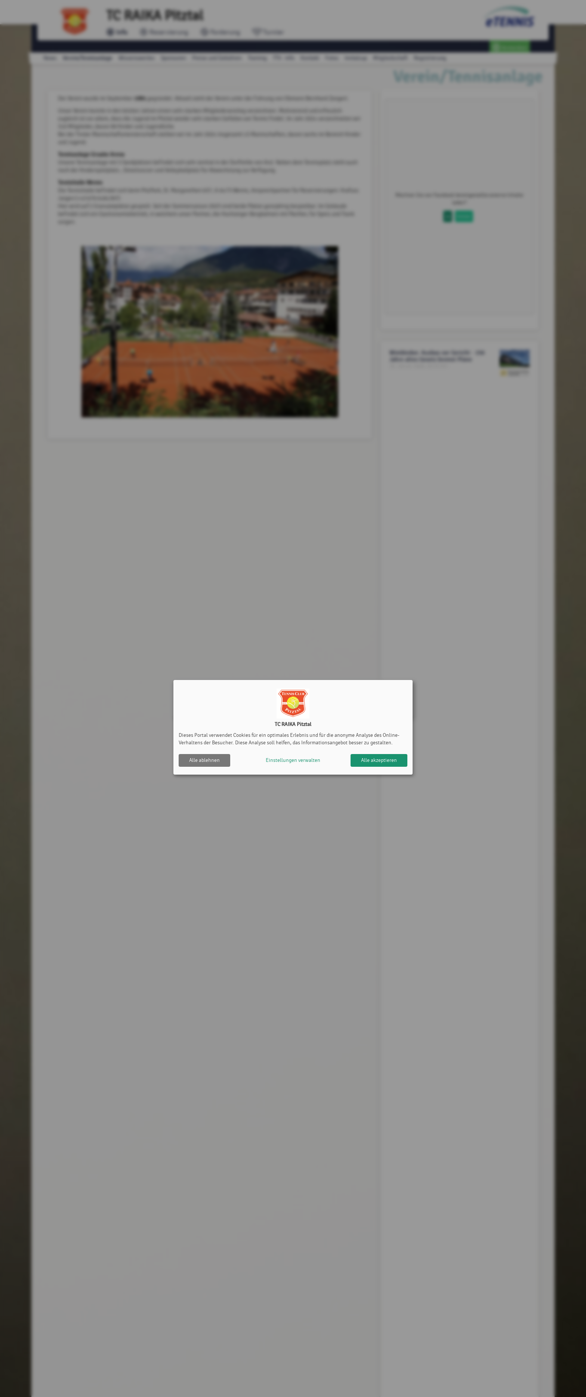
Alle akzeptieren (379, 760)
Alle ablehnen (204, 760)
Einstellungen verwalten (293, 760)
